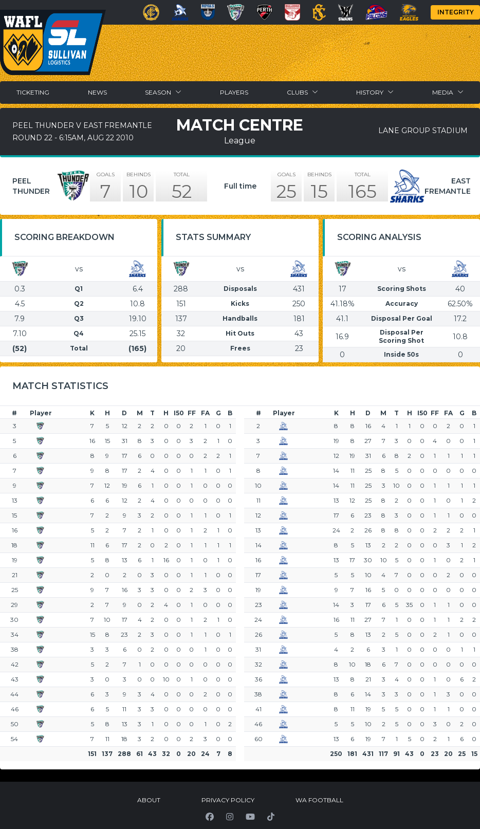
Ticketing (32, 92)
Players (234, 92)
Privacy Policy (227, 800)
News (97, 92)
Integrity (455, 12)
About (148, 800)
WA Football (319, 800)
